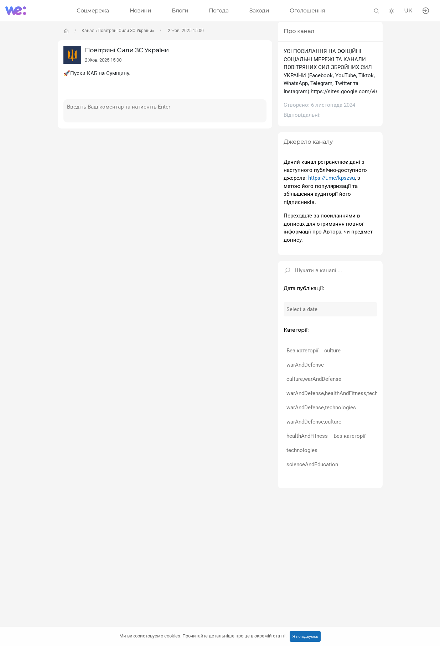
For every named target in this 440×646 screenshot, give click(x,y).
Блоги (180, 10)
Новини (140, 10)
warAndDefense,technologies (321, 407)
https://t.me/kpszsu (331, 178)
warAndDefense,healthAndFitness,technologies (342, 393)
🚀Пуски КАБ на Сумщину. (96, 73)
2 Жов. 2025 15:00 (103, 60)
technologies (301, 450)
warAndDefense (305, 365)
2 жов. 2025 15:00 (185, 30)
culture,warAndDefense (313, 379)
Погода (219, 10)
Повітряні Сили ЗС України (127, 50)
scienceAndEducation (312, 464)
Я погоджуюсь (305, 636)
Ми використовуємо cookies (202, 636)
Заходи (259, 10)
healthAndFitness (307, 436)
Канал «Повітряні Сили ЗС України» (118, 30)
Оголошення (307, 10)
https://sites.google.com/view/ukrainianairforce (368, 91)
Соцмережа (93, 10)
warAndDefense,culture (313, 422)
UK (408, 10)
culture (332, 350)
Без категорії (302, 350)
